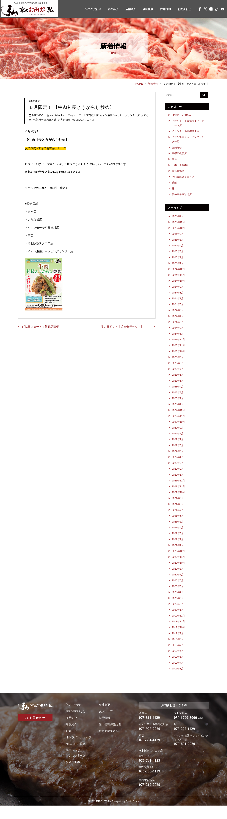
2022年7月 (178, 446)
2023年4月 (178, 392)
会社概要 (145, 9)
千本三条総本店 (48, 119)
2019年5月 (178, 668)
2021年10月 (178, 500)
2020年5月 (178, 596)
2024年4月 (178, 320)
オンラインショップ (78, 749)
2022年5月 (178, 458)
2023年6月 (178, 380)
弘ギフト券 (73, 773)
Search (204, 95)
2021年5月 (178, 530)
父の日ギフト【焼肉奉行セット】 (126, 326)
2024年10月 (178, 284)
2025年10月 (178, 230)
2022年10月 (178, 428)
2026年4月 (178, 218)
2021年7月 (178, 518)
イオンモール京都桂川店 (85, 115)
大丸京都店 (64, 119)
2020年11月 (178, 566)
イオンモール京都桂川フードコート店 (188, 123)
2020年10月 (178, 572)
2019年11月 (178, 632)
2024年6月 (178, 308)
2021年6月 (178, 524)
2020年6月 (178, 590)
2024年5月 (178, 314)
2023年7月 (178, 374)
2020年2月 (178, 614)
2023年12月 (178, 344)
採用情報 (163, 9)
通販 (174, 184)
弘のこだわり (86, 9)
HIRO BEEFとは (76, 723)
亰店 (35, 119)
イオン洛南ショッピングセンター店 (120, 115)
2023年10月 (178, 356)
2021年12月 (178, 488)
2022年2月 (178, 476)
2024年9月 (178, 290)
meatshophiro (58, 115)
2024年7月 (178, 302)
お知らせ (177, 148)
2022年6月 (178, 452)
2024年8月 (178, 296)
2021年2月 (178, 548)
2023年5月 (178, 386)
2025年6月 (178, 242)
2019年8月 (178, 650)
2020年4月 (178, 602)
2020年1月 (178, 620)
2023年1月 (178, 410)
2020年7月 (178, 584)
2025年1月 (178, 266)
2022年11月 (178, 422)
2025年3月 (178, 254)
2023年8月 (178, 368)
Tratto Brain (132, 814)
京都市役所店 (179, 154)
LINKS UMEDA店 (182, 115)
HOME (139, 83)
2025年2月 (178, 260)
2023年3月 (178, 398)
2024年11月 (178, 278)
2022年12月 (178, 416)
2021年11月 (178, 494)
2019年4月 (178, 674)
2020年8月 (178, 578)
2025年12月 (178, 224)
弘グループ (106, 723)
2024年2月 (178, 332)
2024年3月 (178, 326)
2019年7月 (178, 656)
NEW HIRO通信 (75, 755)
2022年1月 (178, 482)
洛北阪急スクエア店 (83, 119)
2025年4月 (178, 248)
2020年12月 (178, 560)
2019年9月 (178, 644)
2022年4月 (178, 464)
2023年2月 (178, 404)
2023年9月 (178, 362)
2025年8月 (178, 236)
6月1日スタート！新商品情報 (40, 326)
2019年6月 (178, 662)
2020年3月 (178, 608)
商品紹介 (108, 9)
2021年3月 (178, 542)
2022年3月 (178, 470)
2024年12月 (178, 272)
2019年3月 (178, 680)
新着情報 (153, 83)
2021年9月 (178, 506)
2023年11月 (178, 350)
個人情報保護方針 (110, 736)
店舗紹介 (126, 9)
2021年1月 (178, 554)
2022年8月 (178, 440)
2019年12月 (178, 626)
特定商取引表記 (109, 742)
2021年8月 (178, 512)
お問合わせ (183, 9)
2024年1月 (178, 338)
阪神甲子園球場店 (182, 196)
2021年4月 (178, 536)
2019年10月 (178, 638)
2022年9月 (178, 434)
